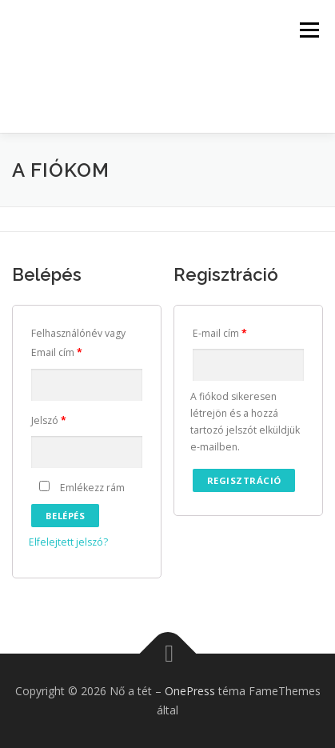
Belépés (66, 516)
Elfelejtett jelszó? (68, 542)
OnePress (190, 690)
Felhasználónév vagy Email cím (78, 343)
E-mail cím (220, 333)
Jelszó (48, 420)
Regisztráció (244, 480)
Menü (308, 30)
